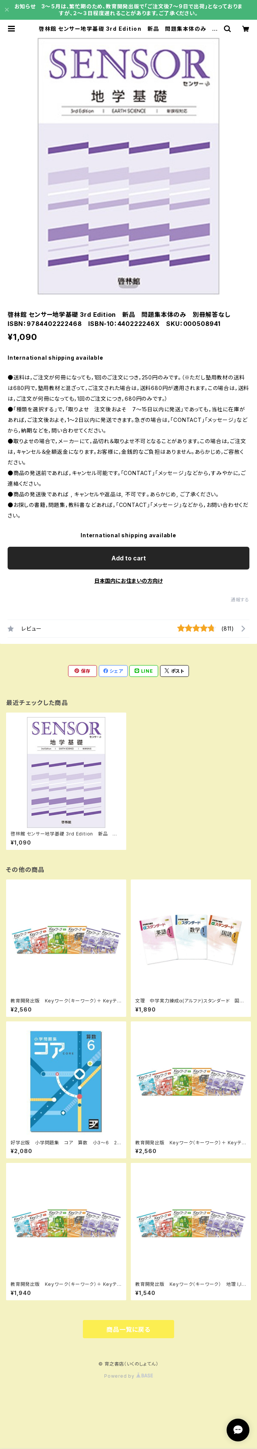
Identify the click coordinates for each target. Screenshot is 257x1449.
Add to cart (128, 558)
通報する (240, 600)
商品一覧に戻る (128, 1329)
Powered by (128, 1376)
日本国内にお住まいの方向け (128, 580)
